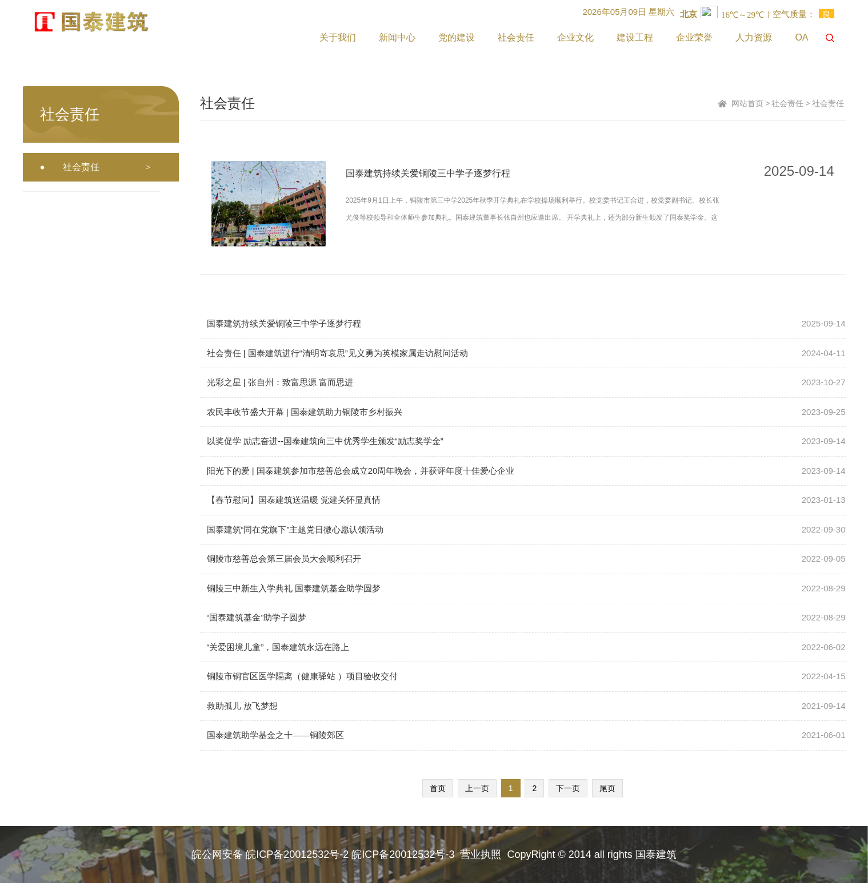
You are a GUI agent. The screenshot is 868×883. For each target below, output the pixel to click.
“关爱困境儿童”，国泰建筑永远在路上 (278, 647)
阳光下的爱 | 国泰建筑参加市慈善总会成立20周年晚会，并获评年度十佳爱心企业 (361, 470)
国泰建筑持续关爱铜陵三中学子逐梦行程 (428, 173)
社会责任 (516, 37)
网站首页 (747, 103)
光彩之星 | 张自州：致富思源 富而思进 (280, 382)
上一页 (477, 788)
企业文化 (575, 37)
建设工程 (635, 37)
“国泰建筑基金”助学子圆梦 (257, 617)
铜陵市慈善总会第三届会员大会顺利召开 (284, 558)
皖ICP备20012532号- (400, 854)
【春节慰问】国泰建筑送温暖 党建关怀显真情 (294, 500)
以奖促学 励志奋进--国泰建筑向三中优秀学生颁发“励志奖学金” (325, 441)
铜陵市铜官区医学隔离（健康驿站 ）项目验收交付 (302, 676)
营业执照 (480, 854)
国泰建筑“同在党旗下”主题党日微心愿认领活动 (295, 529)
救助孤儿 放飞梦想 (242, 706)
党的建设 (456, 37)
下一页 (568, 788)
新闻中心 (397, 37)
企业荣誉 (694, 37)
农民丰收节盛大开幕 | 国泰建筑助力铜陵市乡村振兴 (304, 412)
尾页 (607, 788)
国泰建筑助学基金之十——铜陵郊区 (275, 735)
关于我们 (337, 37)
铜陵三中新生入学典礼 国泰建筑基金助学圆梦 (294, 588)
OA (801, 37)
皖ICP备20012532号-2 (297, 854)
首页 (438, 788)
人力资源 (753, 37)
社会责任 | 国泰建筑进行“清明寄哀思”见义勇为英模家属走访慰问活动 (337, 353)
